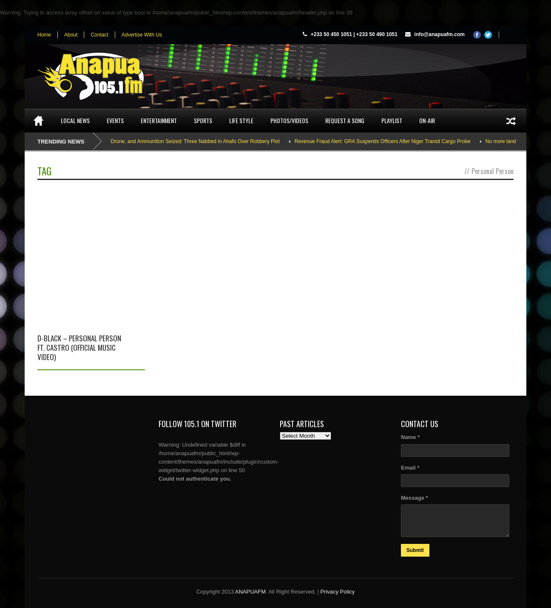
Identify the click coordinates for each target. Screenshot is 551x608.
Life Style (241, 120)
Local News (75, 120)
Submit (415, 550)
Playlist (391, 120)
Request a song (344, 120)
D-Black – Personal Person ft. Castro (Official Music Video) (79, 347)
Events (115, 120)
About (70, 35)
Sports (203, 120)
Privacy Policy (337, 591)
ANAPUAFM (250, 591)
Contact (99, 35)
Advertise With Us (142, 35)
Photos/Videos (289, 120)
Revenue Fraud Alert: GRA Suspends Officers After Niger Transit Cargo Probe (386, 141)
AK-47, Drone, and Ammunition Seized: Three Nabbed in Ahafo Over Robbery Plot (190, 141)
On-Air (427, 120)
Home (44, 35)
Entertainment (159, 120)
